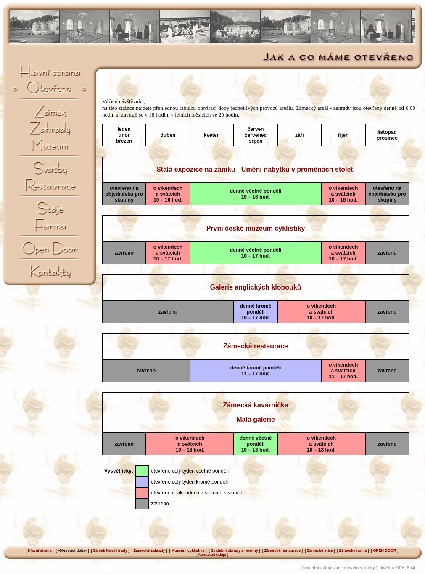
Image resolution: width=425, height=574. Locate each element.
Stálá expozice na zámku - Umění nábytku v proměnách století (255, 169)
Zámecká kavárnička (255, 405)
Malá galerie (255, 419)
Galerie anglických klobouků (255, 287)
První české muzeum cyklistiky (255, 228)
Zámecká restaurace (255, 346)
